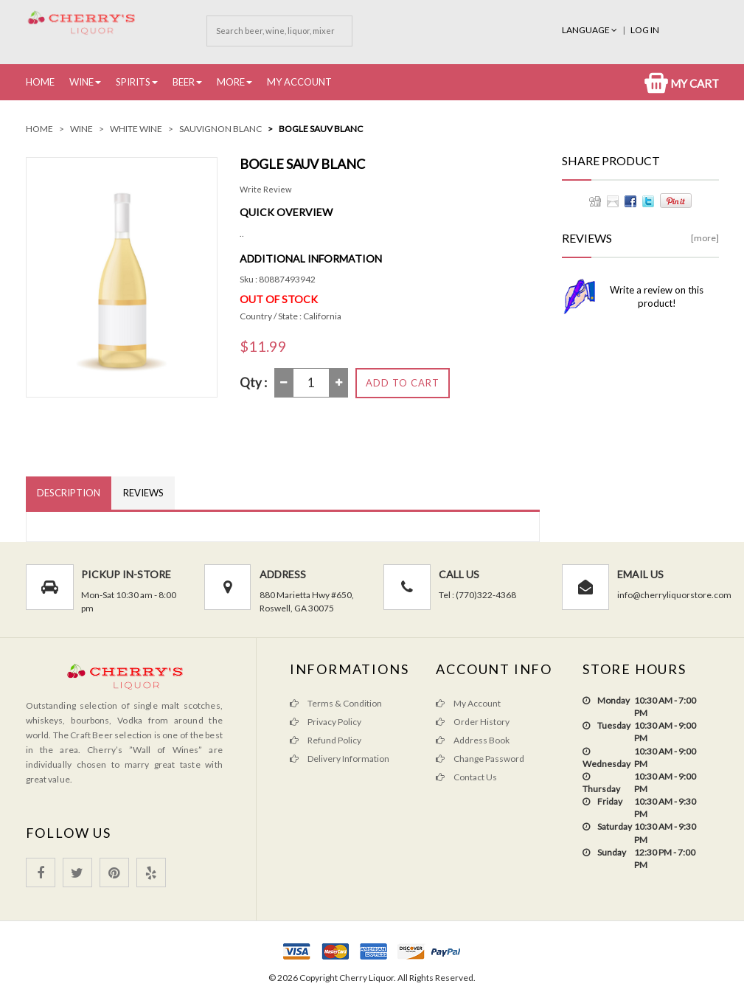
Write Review (265, 189)
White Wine (136, 128)
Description (68, 493)
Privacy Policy (325, 721)
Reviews (143, 493)
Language (590, 29)
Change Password (480, 758)
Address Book (473, 740)
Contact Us (466, 777)
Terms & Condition (336, 703)
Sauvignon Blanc (220, 128)
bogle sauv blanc (321, 128)
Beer (184, 82)
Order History (473, 721)
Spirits (133, 82)
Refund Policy (325, 740)
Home (40, 82)
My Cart (681, 83)
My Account (299, 82)
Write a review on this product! (656, 296)
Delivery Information (339, 758)
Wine (81, 82)
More (231, 82)
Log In (644, 29)
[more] (705, 238)
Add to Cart (402, 383)
